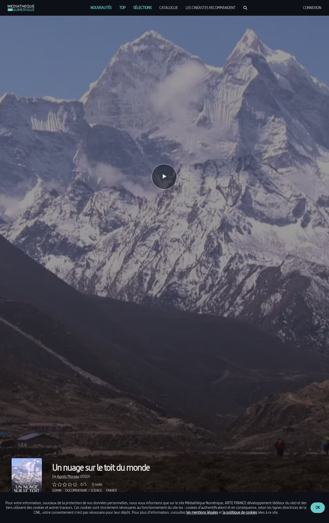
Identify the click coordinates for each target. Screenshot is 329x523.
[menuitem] (101, 7)
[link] (21, 8)
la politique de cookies (240, 512)
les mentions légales (202, 512)
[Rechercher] (245, 8)
